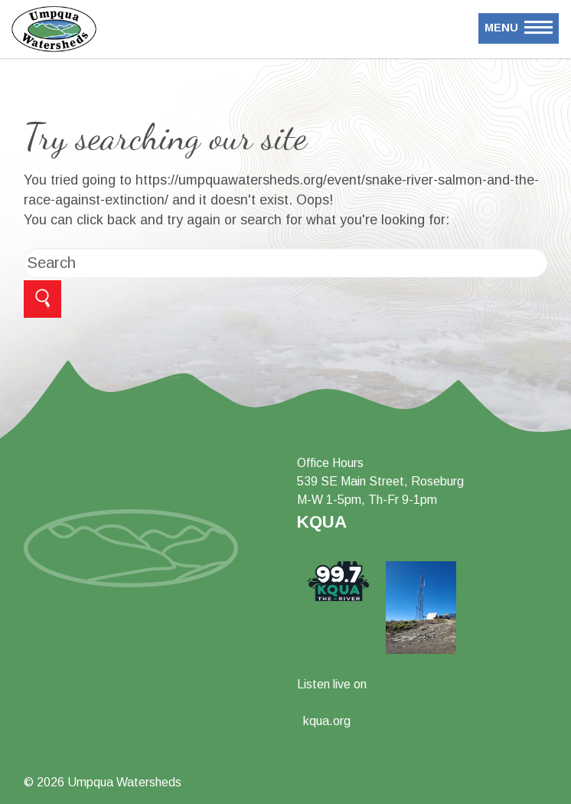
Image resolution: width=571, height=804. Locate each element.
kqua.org (327, 720)
